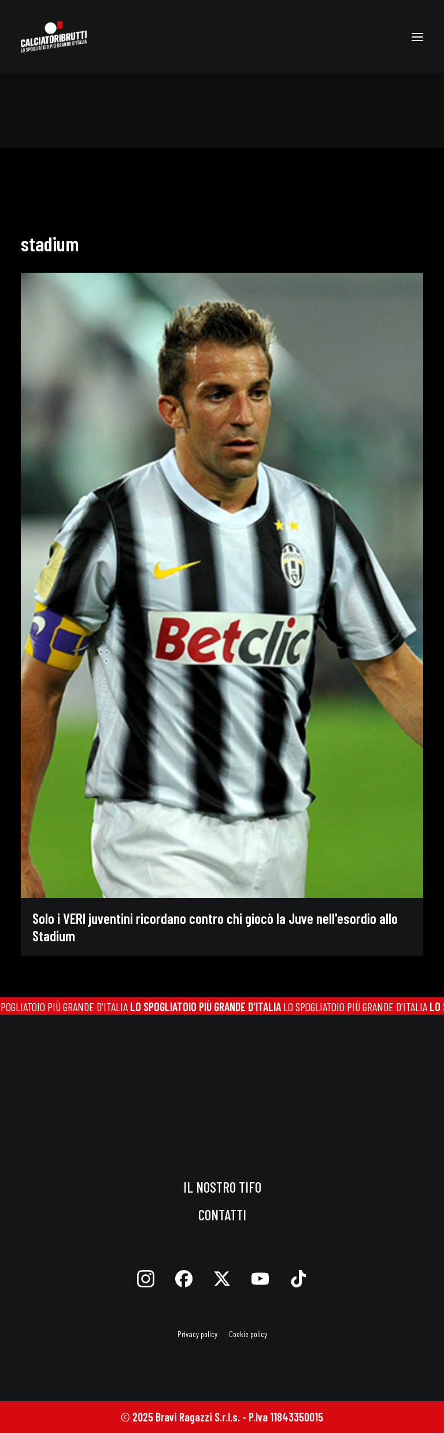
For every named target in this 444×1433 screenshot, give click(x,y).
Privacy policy (197, 1334)
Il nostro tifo (222, 1187)
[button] (417, 36)
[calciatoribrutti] (54, 37)
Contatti (222, 1214)
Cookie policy (248, 1334)
